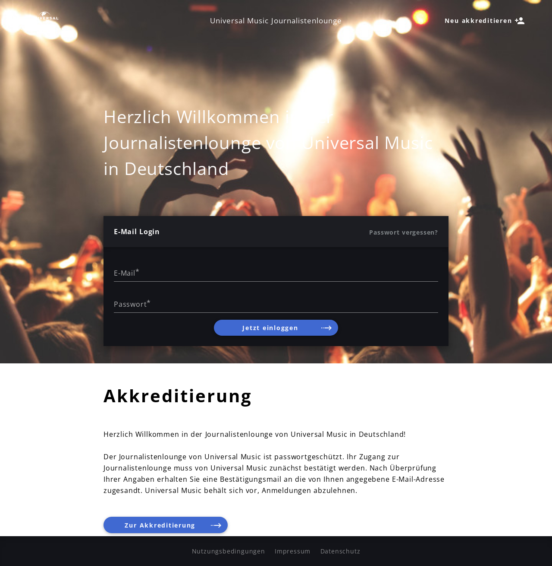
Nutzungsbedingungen (228, 551)
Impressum (292, 551)
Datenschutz (340, 551)
